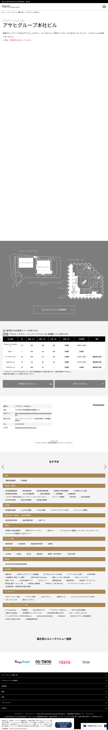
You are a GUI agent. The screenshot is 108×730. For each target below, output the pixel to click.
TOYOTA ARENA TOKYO (13, 619)
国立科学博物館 (26, 500)
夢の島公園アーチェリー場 (14, 583)
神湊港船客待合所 (32, 619)
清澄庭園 (24, 481)
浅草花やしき (61, 597)
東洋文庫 (73, 497)
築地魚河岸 (70, 580)
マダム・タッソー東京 (12, 597)
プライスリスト (6, 703)
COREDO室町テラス (26, 580)
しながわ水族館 (26, 510)
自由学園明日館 (28, 520)
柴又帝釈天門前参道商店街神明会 (16, 564)
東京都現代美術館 (11, 494)
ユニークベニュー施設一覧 (15, 12)
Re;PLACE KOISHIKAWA (45, 616)
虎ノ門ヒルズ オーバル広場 (53, 574)
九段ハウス (41, 520)
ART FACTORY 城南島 (78, 610)
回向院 (19, 554)
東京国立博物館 (42, 500)
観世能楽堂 (9, 544)
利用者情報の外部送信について (75, 714)
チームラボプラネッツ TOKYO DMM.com (18, 616)
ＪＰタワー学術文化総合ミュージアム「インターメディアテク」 (26, 497)
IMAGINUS (61, 616)
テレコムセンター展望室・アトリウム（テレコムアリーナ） (79, 530)
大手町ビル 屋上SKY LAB (53, 583)
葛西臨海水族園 (10, 510)
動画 (3, 692)
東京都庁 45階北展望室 (12, 530)
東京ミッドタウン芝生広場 (61, 577)
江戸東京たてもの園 (80, 491)
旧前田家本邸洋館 (11, 520)
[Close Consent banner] (70, 720)
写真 (3, 697)
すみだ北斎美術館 (28, 494)
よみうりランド (46, 597)
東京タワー (51, 530)
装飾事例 (4, 686)
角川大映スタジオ (39, 610)
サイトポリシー (19, 714)
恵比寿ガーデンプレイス (87, 580)
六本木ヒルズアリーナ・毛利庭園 (27, 574)
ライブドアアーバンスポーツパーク (79, 583)
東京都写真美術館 (42, 491)
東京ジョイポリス (28, 600)
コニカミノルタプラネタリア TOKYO (82, 597)
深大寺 (29, 554)
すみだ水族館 (41, 510)
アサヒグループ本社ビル (58, 610)
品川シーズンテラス (81, 577)
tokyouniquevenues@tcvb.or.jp (25, 428)
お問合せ (4, 708)
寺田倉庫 (25, 610)
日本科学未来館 (10, 500)
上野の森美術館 (45, 494)
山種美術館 (71, 494)
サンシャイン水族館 (80, 510)
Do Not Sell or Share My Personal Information (51, 714)
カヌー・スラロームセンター (78, 613)
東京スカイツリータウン (34, 530)
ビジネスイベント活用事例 (10, 680)
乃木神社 (8, 554)
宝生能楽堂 (21, 544)
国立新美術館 (85, 497)
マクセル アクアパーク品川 (60, 510)
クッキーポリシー (30, 714)
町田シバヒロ (9, 580)
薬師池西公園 (57, 580)
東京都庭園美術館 (11, 491)
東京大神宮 (71, 554)
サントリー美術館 (58, 497)
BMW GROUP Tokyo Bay (39, 577)
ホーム (4, 12)
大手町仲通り (91, 574)
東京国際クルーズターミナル (32, 613)
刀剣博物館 (59, 494)
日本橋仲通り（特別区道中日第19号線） (18, 587)
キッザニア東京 (30, 597)
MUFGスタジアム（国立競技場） (81, 616)
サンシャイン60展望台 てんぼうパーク (17, 534)
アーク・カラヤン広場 (74, 574)
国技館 (50, 544)
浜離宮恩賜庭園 (10, 481)
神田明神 (39, 554)
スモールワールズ (11, 600)
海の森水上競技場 (34, 583)
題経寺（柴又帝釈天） (55, 554)
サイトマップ (89, 714)
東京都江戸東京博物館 (61, 491)
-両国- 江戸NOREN (11, 613)
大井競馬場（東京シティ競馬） (15, 577)
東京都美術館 (27, 491)
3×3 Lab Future (10, 610)
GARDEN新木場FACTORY (55, 613)
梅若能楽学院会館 (37, 544)
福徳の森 (8, 574)
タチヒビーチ (42, 580)
